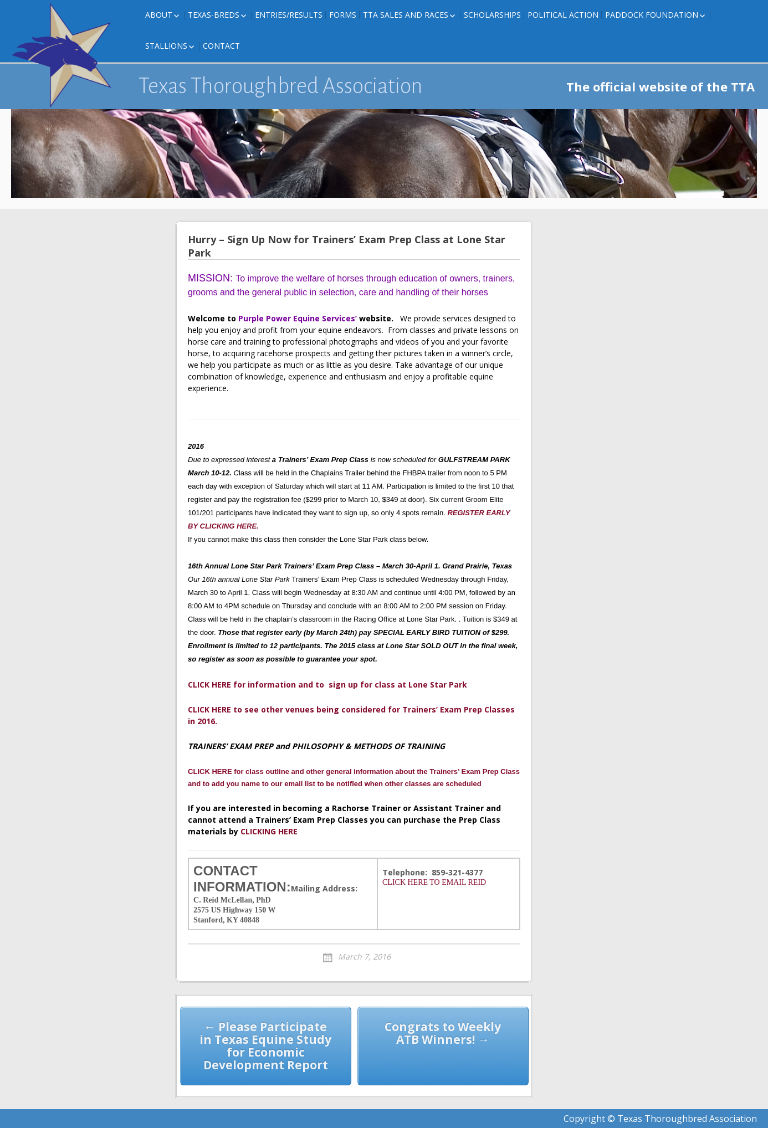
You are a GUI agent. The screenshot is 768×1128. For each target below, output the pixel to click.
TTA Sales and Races (405, 14)
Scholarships (492, 14)
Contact (221, 45)
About (158, 14)
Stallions (166, 45)
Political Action (563, 14)
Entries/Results (288, 14)
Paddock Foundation (651, 14)
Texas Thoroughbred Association (281, 86)
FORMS (342, 14)
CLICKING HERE (268, 831)
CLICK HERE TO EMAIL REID (434, 882)
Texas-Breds (213, 14)
